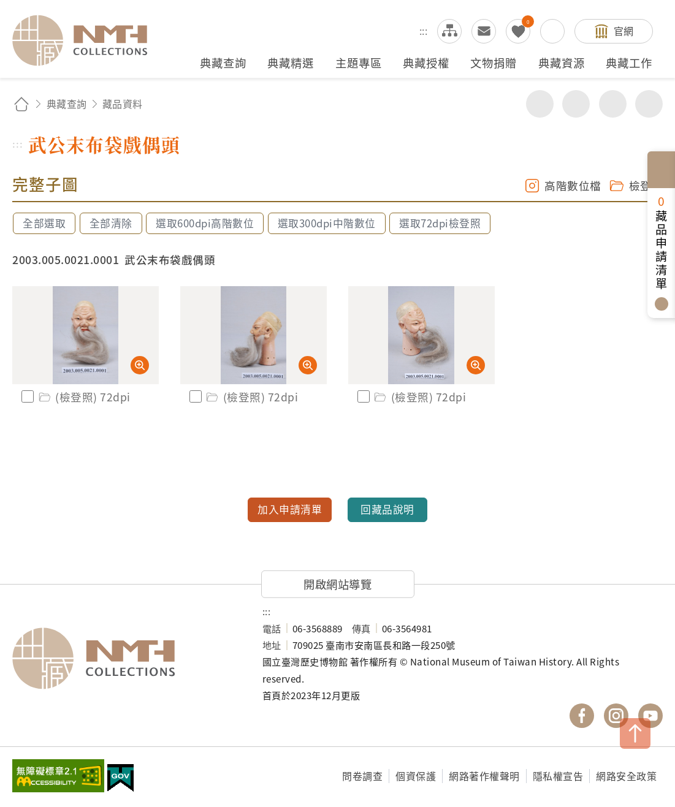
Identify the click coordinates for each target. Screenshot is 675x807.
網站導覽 (449, 31)
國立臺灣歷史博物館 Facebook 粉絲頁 (582, 715)
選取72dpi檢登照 (440, 223)
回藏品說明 (387, 509)
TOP (635, 733)
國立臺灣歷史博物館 (125, 658)
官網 (624, 30)
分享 (540, 104)
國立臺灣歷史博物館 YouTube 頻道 (650, 715)
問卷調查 (362, 775)
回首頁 (21, 104)
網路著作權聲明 (484, 775)
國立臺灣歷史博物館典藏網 (87, 40)
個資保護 (415, 775)
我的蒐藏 (518, 31)
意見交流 (483, 31)
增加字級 (613, 104)
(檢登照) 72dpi (84, 396)
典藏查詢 (67, 103)
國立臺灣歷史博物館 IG (616, 715)
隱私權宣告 (558, 775)
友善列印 (576, 104)
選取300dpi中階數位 (327, 223)
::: (423, 30)
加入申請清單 (289, 509)
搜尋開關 (552, 31)
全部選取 (44, 223)
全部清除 (111, 223)
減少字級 (649, 104)
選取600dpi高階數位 (205, 223)
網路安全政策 (626, 775)
